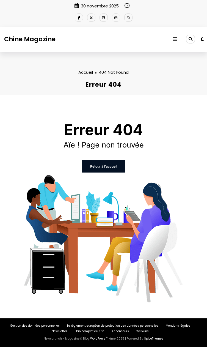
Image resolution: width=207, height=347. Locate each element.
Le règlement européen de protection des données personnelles (112, 326)
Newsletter (59, 331)
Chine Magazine (30, 39)
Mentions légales (178, 326)
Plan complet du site (89, 331)
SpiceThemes (153, 339)
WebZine (142, 331)
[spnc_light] (202, 39)
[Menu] (175, 39)
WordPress (97, 339)
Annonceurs (120, 331)
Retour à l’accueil (103, 166)
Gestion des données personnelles (35, 326)
